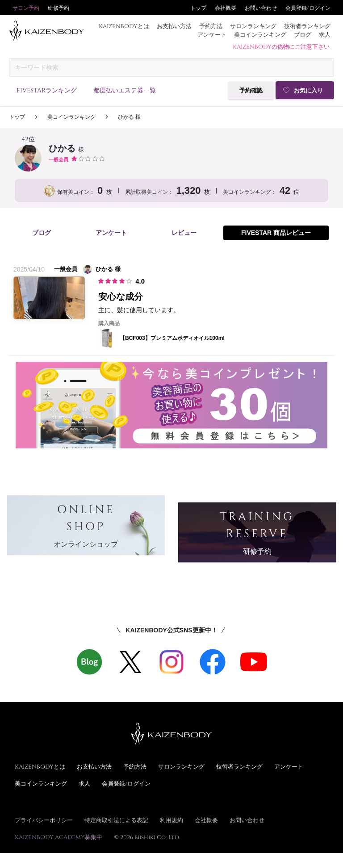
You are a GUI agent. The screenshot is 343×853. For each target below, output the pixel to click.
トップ (198, 7)
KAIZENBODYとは (124, 25)
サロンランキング (253, 25)
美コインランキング (260, 34)
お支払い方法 (174, 25)
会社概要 (225, 7)
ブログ (302, 34)
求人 (324, 34)
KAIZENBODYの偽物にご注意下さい (281, 46)
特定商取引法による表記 (116, 820)
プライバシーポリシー (44, 820)
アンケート (211, 34)
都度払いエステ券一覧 (124, 90)
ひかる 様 (129, 117)
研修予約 (58, 7)
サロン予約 (26, 7)
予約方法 (210, 25)
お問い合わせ (261, 7)
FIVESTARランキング (47, 90)
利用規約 (171, 820)
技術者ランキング (307, 25)
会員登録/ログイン (307, 7)
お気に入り (308, 90)
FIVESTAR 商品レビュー (276, 232)
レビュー (184, 232)
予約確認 (251, 90)
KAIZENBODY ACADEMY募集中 (58, 836)
